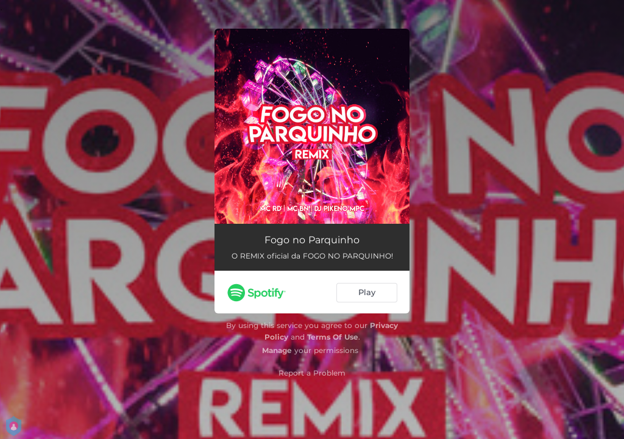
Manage (277, 350)
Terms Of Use (332, 336)
